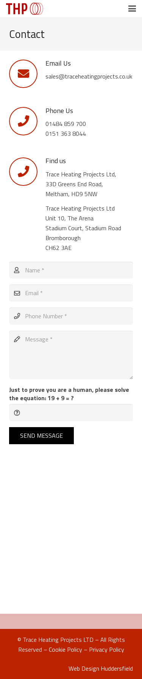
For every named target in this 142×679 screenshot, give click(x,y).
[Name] (71, 270)
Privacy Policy (106, 649)
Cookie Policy (65, 649)
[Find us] (27, 171)
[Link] (24, 9)
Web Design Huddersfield (101, 668)
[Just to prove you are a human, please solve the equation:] (71, 412)
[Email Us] (27, 74)
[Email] (71, 293)
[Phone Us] (27, 121)
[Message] (71, 355)
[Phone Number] (71, 316)
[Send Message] (41, 435)
